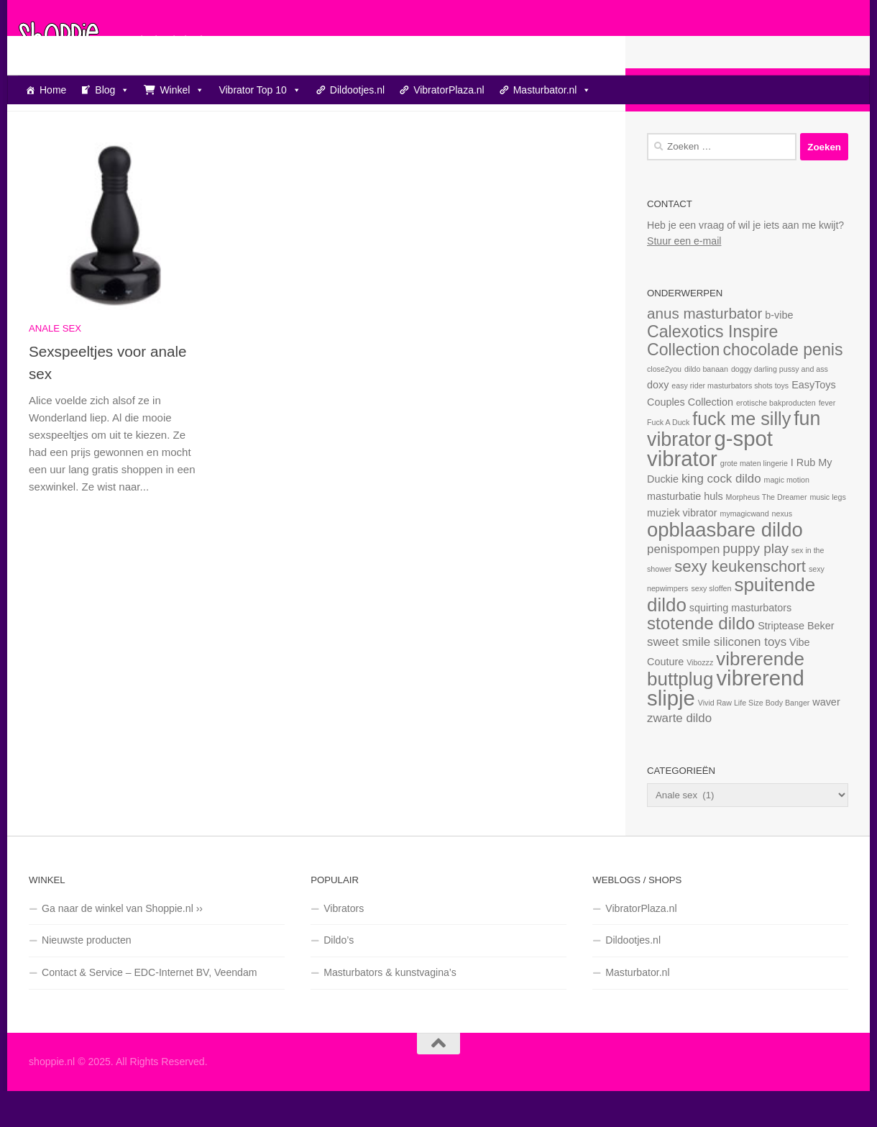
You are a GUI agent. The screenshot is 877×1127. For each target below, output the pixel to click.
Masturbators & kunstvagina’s (389, 1008)
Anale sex (55, 364)
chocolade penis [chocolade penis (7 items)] (782, 385)
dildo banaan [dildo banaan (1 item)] (706, 405)
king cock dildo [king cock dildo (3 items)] (721, 514)
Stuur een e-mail (684, 277)
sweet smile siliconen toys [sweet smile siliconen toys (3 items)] (716, 678)
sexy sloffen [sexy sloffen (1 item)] (711, 624)
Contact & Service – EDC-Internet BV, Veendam (149, 1008)
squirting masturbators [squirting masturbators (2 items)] (740, 643)
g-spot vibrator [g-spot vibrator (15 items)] (710, 484)
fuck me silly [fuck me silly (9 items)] (741, 454)
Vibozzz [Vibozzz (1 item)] (700, 698)
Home (53, 90)
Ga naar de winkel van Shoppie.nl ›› (122, 944)
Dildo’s (338, 976)
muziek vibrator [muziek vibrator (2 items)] (682, 549)
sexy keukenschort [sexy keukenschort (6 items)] (740, 602)
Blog (112, 90)
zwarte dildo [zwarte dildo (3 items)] (679, 754)
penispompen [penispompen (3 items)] (683, 585)
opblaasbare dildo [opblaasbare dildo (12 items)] (725, 566)
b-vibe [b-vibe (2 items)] (779, 351)
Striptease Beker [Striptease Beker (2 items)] (796, 661)
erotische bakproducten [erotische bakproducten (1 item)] (776, 438)
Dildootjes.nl (357, 90)
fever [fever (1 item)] (827, 438)
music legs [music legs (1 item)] (827, 533)
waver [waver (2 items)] (826, 738)
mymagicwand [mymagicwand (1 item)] (744, 549)
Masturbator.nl (552, 90)
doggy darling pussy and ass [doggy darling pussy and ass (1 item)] (779, 405)
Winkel (182, 90)
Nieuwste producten (87, 976)
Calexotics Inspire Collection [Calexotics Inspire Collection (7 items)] (712, 377)
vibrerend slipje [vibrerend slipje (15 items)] (725, 724)
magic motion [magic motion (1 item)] (786, 515)
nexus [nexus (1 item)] (782, 549)
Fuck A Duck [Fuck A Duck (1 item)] (668, 458)
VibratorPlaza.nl (449, 90)
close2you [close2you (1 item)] (664, 405)
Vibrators (343, 944)
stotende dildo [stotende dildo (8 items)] (701, 659)
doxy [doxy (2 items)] (658, 420)
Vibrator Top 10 (259, 90)
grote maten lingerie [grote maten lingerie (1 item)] (754, 499)
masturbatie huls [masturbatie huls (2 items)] (685, 532)
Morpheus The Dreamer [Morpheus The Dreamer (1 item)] (766, 533)
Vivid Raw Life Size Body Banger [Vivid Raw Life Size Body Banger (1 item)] (754, 738)
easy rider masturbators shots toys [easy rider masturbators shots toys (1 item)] (730, 421)
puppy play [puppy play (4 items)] (755, 584)
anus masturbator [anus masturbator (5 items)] (704, 349)
